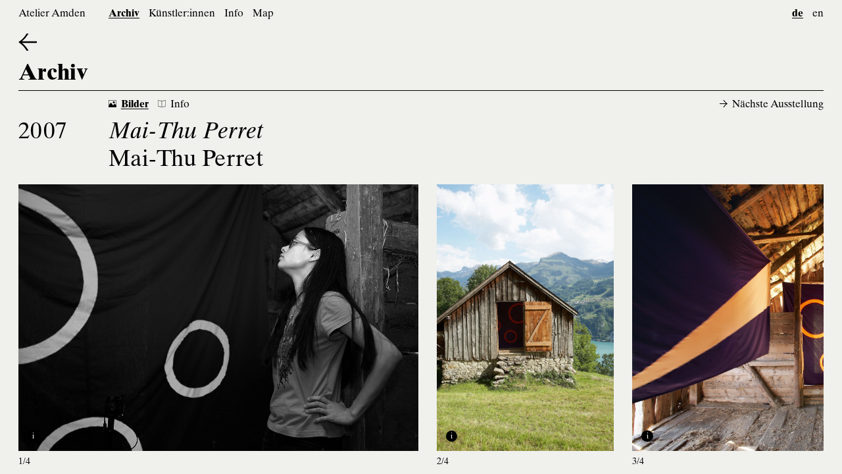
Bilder (129, 105)
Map (263, 14)
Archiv (124, 14)
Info (233, 14)
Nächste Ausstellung (772, 105)
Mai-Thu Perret (186, 160)
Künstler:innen (182, 14)
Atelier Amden (52, 14)
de (797, 14)
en (818, 14)
